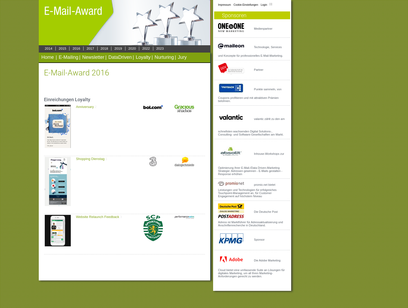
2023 (160, 48)
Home (47, 57)
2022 (146, 48)
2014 (48, 48)
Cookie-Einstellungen (245, 4)
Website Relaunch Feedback (97, 217)
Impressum (224, 4)
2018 (104, 48)
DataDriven (120, 57)
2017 (90, 48)
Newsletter (93, 57)
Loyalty (143, 57)
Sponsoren (234, 15)
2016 (76, 48)
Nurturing (164, 57)
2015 (62, 48)
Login (264, 4)
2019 (118, 48)
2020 (132, 48)
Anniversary (85, 107)
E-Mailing (68, 57)
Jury (182, 57)
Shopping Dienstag (90, 159)
